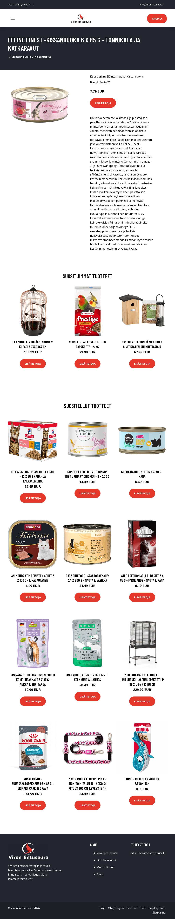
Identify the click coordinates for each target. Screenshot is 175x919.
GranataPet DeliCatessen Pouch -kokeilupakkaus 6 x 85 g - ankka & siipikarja (32, 679)
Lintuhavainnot (106, 860)
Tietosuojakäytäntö (153, 908)
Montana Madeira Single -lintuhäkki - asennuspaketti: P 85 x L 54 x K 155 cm (142, 679)
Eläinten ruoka (21, 57)
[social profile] (33, 4)
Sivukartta (159, 912)
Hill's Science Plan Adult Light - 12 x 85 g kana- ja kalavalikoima (33, 476)
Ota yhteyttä (116, 908)
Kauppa (157, 18)
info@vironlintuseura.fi (152, 4)
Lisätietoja (103, 103)
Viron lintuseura (107, 853)
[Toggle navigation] (12, 18)
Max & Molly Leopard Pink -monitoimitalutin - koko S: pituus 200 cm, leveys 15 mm (87, 783)
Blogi (100, 874)
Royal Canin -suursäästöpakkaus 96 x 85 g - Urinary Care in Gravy (33, 783)
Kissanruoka (43, 57)
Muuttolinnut (105, 867)
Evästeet (132, 908)
